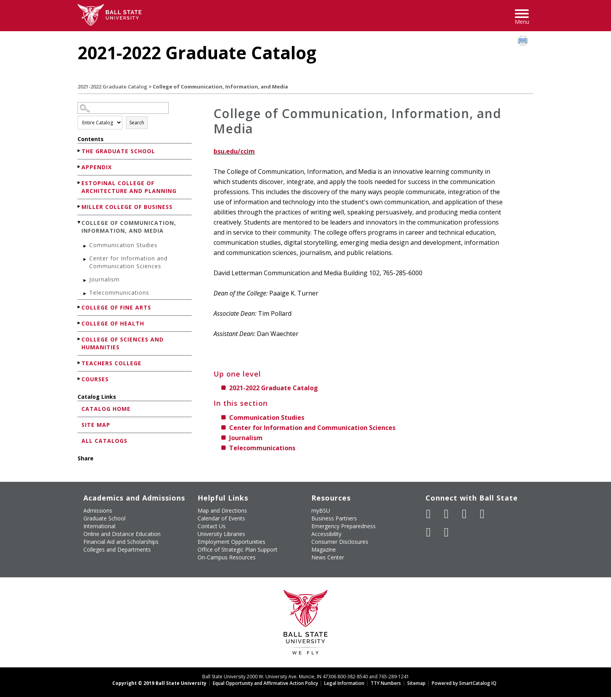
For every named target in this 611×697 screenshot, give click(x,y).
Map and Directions (222, 510)
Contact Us (212, 526)
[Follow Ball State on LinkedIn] (429, 532)
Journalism (104, 279)
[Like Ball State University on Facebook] (429, 514)
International (99, 526)
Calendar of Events (221, 518)
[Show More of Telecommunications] (85, 293)
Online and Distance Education (122, 534)
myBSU (320, 510)
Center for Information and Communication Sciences (128, 262)
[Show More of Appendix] (79, 166)
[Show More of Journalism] (85, 280)
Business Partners (334, 518)
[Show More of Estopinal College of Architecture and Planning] (79, 182)
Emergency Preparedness (343, 526)
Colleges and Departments (117, 549)
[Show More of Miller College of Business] (79, 206)
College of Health (112, 323)
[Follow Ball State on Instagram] (482, 514)
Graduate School (104, 518)
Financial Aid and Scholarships (121, 541)
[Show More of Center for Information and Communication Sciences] (85, 259)
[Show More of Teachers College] (79, 362)
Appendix (96, 167)
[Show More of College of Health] (79, 323)
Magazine (323, 549)
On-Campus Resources (227, 557)
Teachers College (111, 363)
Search (136, 122)
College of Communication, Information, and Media (128, 226)
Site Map (95, 424)
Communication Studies (123, 245)
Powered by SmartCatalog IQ (464, 683)
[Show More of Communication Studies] (85, 246)
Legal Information (344, 683)
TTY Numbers (386, 683)
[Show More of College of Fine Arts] (79, 307)
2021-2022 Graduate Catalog (112, 86)
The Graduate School (118, 151)
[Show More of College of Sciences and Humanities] (79, 339)
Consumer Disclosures (339, 541)
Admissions (97, 510)
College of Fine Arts (116, 307)
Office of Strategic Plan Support (237, 549)
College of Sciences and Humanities (122, 343)
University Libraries (221, 534)
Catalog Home (106, 408)
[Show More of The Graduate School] (79, 150)
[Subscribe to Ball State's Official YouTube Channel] (464, 514)
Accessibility (326, 534)
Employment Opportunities (231, 541)
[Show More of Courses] (79, 378)
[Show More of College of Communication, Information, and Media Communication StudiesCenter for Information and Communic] (79, 222)
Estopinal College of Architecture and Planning (129, 187)
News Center (327, 557)
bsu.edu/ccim (234, 151)
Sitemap (416, 683)
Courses (95, 379)
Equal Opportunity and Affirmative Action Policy (265, 683)
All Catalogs (104, 440)
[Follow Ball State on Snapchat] (446, 532)
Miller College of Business (127, 207)
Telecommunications (119, 292)
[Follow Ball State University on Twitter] (446, 514)
